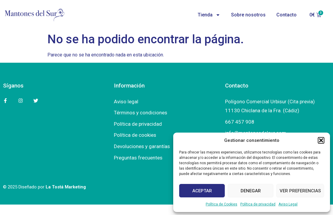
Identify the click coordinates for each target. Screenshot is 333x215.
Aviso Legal (288, 204)
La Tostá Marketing (66, 187)
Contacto (286, 15)
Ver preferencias (300, 191)
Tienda (209, 15)
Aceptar (202, 191)
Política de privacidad (257, 204)
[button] (321, 140)
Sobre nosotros (248, 15)
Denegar (251, 191)
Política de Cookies (221, 204)
